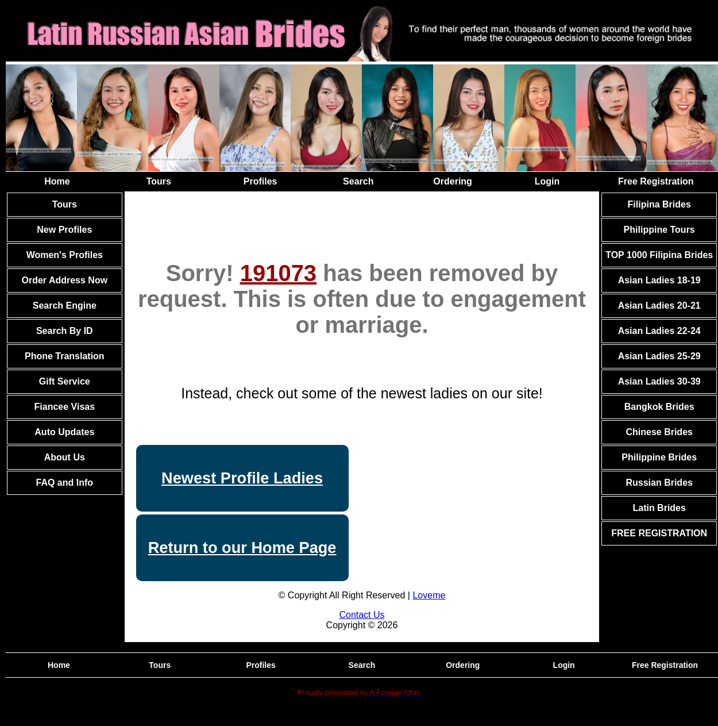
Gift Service (64, 381)
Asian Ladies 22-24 (659, 331)
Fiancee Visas (64, 407)
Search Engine (64, 305)
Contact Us (361, 615)
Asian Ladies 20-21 (659, 305)
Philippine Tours (659, 230)
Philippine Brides (659, 457)
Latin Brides (658, 508)
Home (57, 181)
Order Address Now (64, 280)
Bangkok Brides (659, 407)
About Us (64, 457)
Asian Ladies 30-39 (659, 381)
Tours (158, 181)
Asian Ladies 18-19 (659, 280)
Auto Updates (64, 432)
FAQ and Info (65, 482)
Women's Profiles (64, 255)
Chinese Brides (659, 432)
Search (358, 181)
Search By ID (64, 331)
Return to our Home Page (242, 547)
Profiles (260, 181)
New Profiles (64, 230)
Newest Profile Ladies (242, 478)
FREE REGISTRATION (659, 533)
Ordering (452, 181)
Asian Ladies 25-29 (659, 356)
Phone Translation (65, 356)
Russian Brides (659, 482)
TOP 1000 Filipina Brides (659, 255)
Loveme (428, 595)
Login (547, 181)
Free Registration (656, 181)
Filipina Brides (659, 204)
